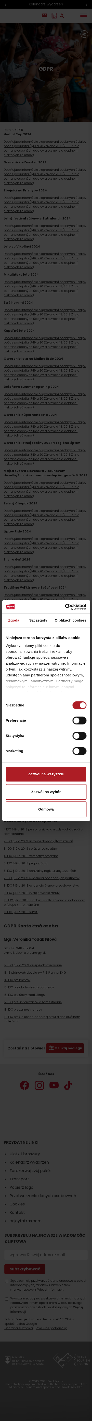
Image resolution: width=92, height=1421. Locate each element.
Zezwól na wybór (46, 792)
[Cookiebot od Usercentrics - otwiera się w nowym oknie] (65, 607)
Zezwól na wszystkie (46, 774)
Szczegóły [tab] (38, 620)
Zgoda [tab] (13, 620)
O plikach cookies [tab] (70, 620)
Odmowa (46, 809)
